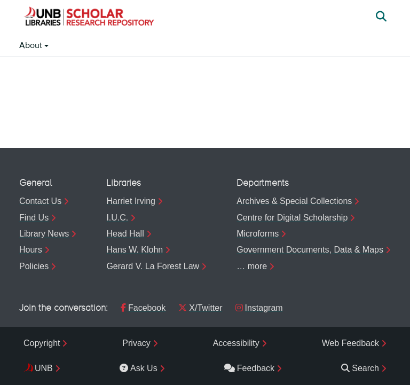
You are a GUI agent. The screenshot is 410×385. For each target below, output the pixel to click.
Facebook (143, 307)
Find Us (34, 217)
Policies (34, 266)
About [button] (31, 46)
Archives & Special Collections (294, 201)
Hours (30, 249)
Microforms (257, 233)
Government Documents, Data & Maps (309, 249)
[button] (88, 17)
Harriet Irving (130, 201)
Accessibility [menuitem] (236, 343)
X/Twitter (200, 307)
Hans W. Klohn (134, 249)
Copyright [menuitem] (41, 343)
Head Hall (125, 233)
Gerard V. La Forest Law (152, 266)
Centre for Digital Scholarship (292, 217)
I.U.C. (117, 217)
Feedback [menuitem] (249, 368)
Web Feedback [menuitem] (350, 343)
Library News (44, 233)
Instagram (259, 307)
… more (251, 266)
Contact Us (40, 201)
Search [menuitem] (360, 368)
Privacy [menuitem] (136, 343)
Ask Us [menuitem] (138, 368)
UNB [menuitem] (44, 368)
